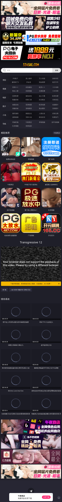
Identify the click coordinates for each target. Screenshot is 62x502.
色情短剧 (29, 126)
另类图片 (55, 108)
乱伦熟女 (42, 100)
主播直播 (42, 91)
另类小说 (29, 117)
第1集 (4, 290)
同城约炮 (15, 122)
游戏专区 (55, 78)
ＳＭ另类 (55, 91)
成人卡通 (42, 96)
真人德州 (29, 78)
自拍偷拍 (29, 87)
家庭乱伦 (29, 113)
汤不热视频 (55, 122)
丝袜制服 (29, 91)
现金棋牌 (42, 82)
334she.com (31, 65)
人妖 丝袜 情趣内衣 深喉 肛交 (21, 290)
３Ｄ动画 (55, 87)
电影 (4, 97)
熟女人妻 (15, 91)
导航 (4, 124)
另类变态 (55, 100)
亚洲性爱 (15, 96)
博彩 (4, 80)
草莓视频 (42, 122)
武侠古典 (55, 113)
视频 (4, 89)
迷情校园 (15, 117)
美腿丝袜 (15, 108)
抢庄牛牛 (55, 82)
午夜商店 (29, 122)
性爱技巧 (55, 117)
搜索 (56, 70)
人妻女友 (42, 113)
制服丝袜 (15, 100)
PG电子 (15, 78)
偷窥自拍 (15, 105)
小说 (4, 115)
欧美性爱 (55, 96)
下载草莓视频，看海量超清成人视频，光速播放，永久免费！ (35, 283)
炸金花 (28, 82)
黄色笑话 (42, 117)
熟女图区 (42, 108)
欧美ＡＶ (42, 87)
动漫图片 (55, 105)
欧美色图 (42, 105)
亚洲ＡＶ (15, 87)
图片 (4, 106)
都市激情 (15, 113)
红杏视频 (15, 126)
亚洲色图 (29, 105)
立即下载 (46, 497)
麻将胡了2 (15, 82)
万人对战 (42, 78)
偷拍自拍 (29, 96)
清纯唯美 (29, 108)
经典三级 (29, 100)
